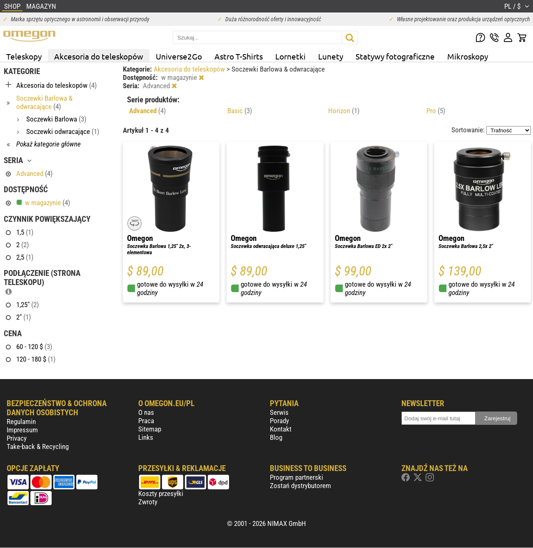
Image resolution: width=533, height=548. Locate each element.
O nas (146, 412)
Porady (279, 421)
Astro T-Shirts (238, 56)
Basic (239, 111)
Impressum (22, 430)
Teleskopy (24, 56)
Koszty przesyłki (160, 493)
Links (145, 437)
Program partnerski (296, 477)
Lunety (330, 56)
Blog (276, 437)
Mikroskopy (467, 56)
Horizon (343, 111)
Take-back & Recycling (38, 446)
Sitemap (149, 429)
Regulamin (21, 421)
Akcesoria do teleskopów (98, 56)
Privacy (17, 438)
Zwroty (147, 502)
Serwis (279, 412)
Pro (435, 111)
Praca (146, 421)
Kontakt (280, 429)
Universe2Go (179, 56)
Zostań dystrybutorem (300, 485)
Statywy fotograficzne (395, 56)
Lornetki (290, 56)
